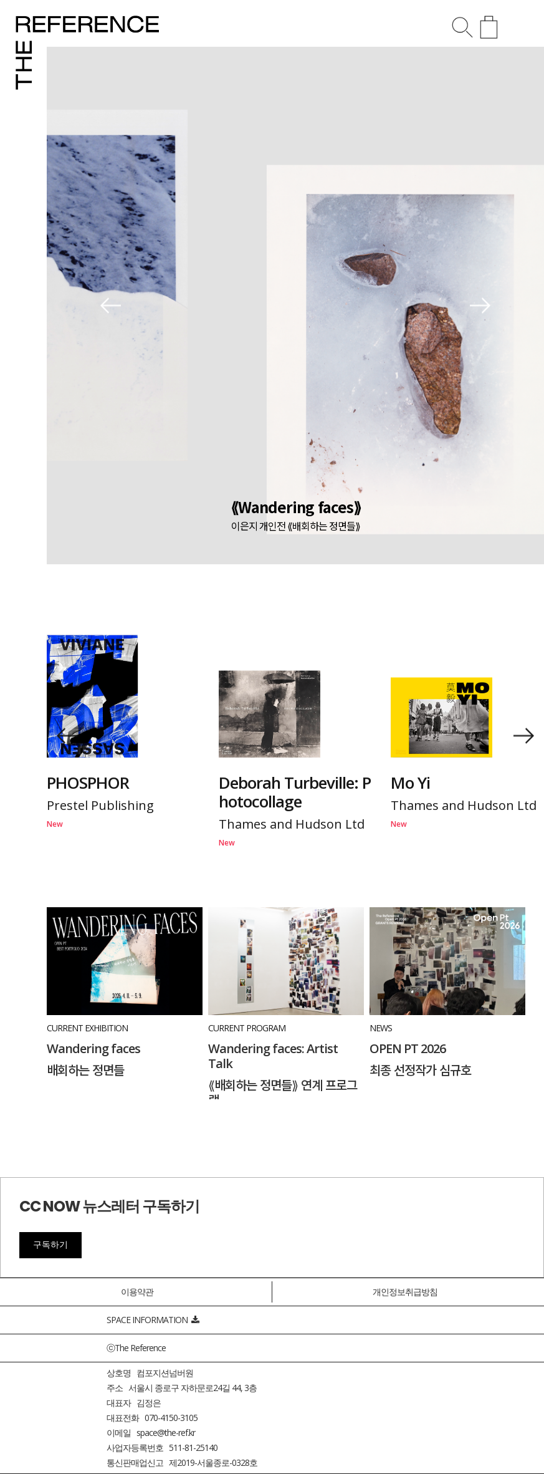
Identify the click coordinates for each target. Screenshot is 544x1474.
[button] (111, 306)
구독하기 (50, 1245)
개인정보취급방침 (405, 1292)
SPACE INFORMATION (153, 1320)
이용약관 (137, 1292)
